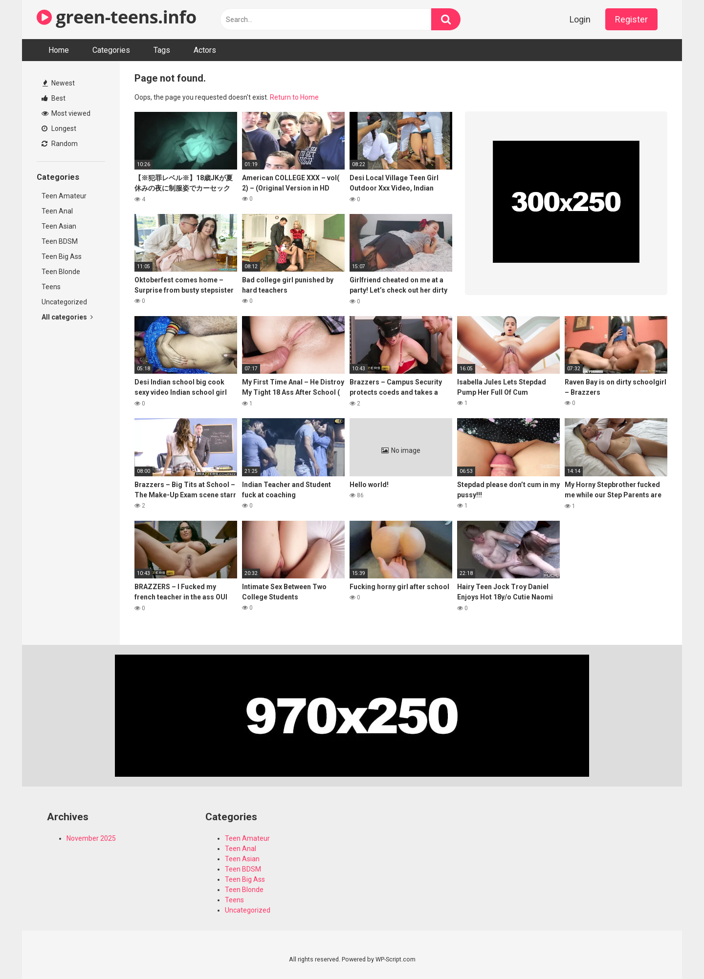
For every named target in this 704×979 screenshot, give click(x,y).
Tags (162, 50)
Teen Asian (59, 226)
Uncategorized (64, 302)
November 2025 (91, 838)
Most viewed (66, 113)
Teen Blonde (61, 272)
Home (58, 50)
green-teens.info (117, 17)
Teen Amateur (64, 196)
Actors (205, 50)
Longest (59, 128)
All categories (67, 317)
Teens (51, 287)
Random (60, 144)
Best (54, 98)
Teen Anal (57, 211)
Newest (59, 83)
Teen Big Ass (62, 256)
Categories (111, 50)
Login (580, 19)
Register (631, 19)
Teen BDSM (60, 241)
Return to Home (294, 97)
